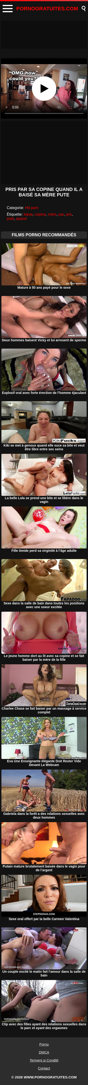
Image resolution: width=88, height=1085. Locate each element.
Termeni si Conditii (44, 1060)
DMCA (44, 1052)
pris (69, 214)
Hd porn (31, 208)
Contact (44, 1068)
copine (40, 214)
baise (28, 214)
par (61, 214)
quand (21, 219)
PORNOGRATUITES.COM (47, 9)
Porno (44, 1044)
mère (52, 214)
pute (10, 219)
